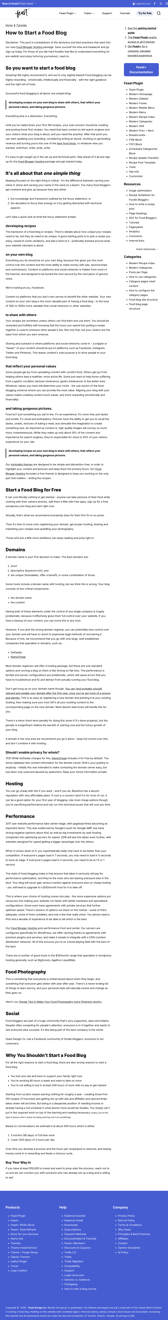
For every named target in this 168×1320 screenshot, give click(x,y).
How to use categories (142, 276)
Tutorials (125, 13)
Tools (132, 167)
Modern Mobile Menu (142, 107)
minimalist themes (22, 464)
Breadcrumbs (137, 135)
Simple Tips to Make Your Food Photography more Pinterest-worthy (60, 1001)
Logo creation (19, 1270)
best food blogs (66, 143)
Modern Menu (137, 112)
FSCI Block (135, 144)
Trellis (68, 1256)
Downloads (71, 1224)
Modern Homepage (140, 94)
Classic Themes (20, 1256)
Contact (122, 1243)
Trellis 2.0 (70, 1252)
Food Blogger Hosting (29, 47)
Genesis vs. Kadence (77, 1279)
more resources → (147, 249)
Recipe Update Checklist (144, 157)
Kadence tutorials (74, 1215)
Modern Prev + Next (141, 130)
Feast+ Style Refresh (23, 1229)
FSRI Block (135, 139)
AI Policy (123, 1252)
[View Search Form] (158, 13)
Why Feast (124, 1229)
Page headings (138, 213)
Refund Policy (126, 1220)
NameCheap (18, 656)
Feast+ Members (74, 1243)
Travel (14, 1266)
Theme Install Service (24, 1247)
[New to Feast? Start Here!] (11, 3)
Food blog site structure (143, 299)
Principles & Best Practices (134, 1234)
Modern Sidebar (138, 98)
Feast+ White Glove (22, 1224)
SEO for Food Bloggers (143, 217)
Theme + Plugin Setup (24, 1252)
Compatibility (72, 1266)
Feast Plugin (136, 89)
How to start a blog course (80, 1288)
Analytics (134, 231)
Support (107, 13)
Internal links (136, 240)
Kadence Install (73, 1220)
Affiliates (123, 1238)
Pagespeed (136, 227)
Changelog (70, 1284)
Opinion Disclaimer (129, 1247)
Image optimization (140, 190)
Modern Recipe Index (142, 116)
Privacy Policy (126, 1215)
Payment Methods (75, 1234)
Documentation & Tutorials (80, 1238)
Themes (16, 1243)
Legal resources (74, 1275)
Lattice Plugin (19, 1261)
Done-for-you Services (24, 1234)
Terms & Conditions (130, 1224)
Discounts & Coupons (77, 1247)
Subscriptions (72, 1229)
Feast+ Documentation (141, 69)
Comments (135, 236)
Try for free (144, 13)
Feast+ (15, 1220)
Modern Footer (138, 103)
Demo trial (17, 1238)
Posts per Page (138, 272)
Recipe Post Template (142, 162)
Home (9, 25)
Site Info (134, 171)
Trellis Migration (74, 1261)
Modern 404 (136, 126)
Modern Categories (140, 121)
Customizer (136, 176)
